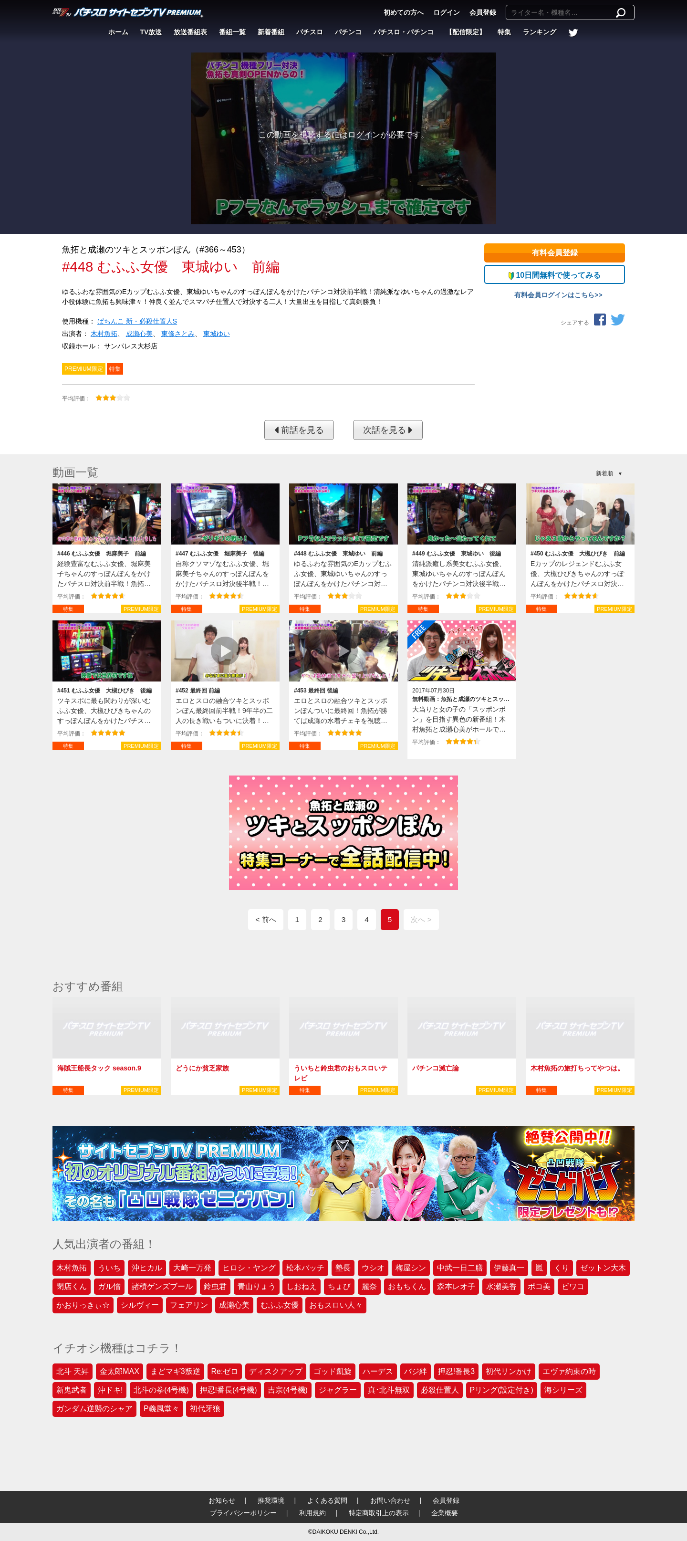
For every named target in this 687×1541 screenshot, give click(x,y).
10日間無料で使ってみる (555, 275)
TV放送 (151, 32)
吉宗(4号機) (288, 1390)
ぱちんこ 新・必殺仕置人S (137, 321)
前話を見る (299, 430)
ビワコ (573, 1286)
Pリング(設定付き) (501, 1390)
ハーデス (378, 1371)
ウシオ (373, 1268)
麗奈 (369, 1286)
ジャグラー (338, 1390)
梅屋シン (411, 1268)
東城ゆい (216, 333)
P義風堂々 (161, 1409)
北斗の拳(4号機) (161, 1390)
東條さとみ (178, 333)
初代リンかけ (508, 1371)
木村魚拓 (104, 333)
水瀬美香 (501, 1286)
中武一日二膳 (460, 1268)
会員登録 (482, 12)
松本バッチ (305, 1268)
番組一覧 (232, 32)
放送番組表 (190, 32)
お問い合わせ (390, 1500)
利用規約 (312, 1513)
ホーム (118, 32)
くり (561, 1268)
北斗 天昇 (72, 1371)
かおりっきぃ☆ (83, 1305)
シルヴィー (140, 1305)
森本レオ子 (456, 1286)
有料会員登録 (555, 253)
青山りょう (257, 1286)
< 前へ (265, 919)
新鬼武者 (71, 1390)
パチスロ (309, 32)
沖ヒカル (147, 1268)
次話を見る (388, 430)
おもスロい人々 (336, 1305)
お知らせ (221, 1500)
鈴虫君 (215, 1286)
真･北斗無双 (389, 1390)
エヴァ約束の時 (569, 1371)
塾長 (343, 1268)
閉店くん (71, 1286)
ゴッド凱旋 (332, 1371)
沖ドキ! (110, 1390)
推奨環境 (271, 1500)
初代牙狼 (205, 1409)
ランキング (539, 32)
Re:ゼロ (225, 1371)
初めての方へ (404, 12)
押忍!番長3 (456, 1371)
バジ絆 (415, 1371)
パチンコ (348, 32)
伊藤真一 (509, 1268)
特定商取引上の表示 (379, 1513)
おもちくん (407, 1286)
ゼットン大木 (603, 1268)
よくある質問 (327, 1500)
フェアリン (189, 1305)
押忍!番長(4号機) (228, 1390)
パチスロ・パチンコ (404, 32)
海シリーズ (563, 1390)
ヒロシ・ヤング (249, 1268)
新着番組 (271, 32)
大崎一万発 (192, 1268)
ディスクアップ (275, 1371)
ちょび (339, 1286)
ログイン (446, 12)
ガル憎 (109, 1286)
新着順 (604, 473)
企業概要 (444, 1513)
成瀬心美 (139, 333)
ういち (109, 1268)
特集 (504, 32)
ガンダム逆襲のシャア (94, 1409)
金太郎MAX (119, 1371)
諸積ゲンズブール (162, 1286)
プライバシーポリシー (243, 1513)
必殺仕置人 (440, 1390)
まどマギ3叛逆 (175, 1371)
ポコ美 (539, 1286)
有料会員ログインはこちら (554, 295)
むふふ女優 (279, 1305)
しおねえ (301, 1286)
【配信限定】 (466, 32)
